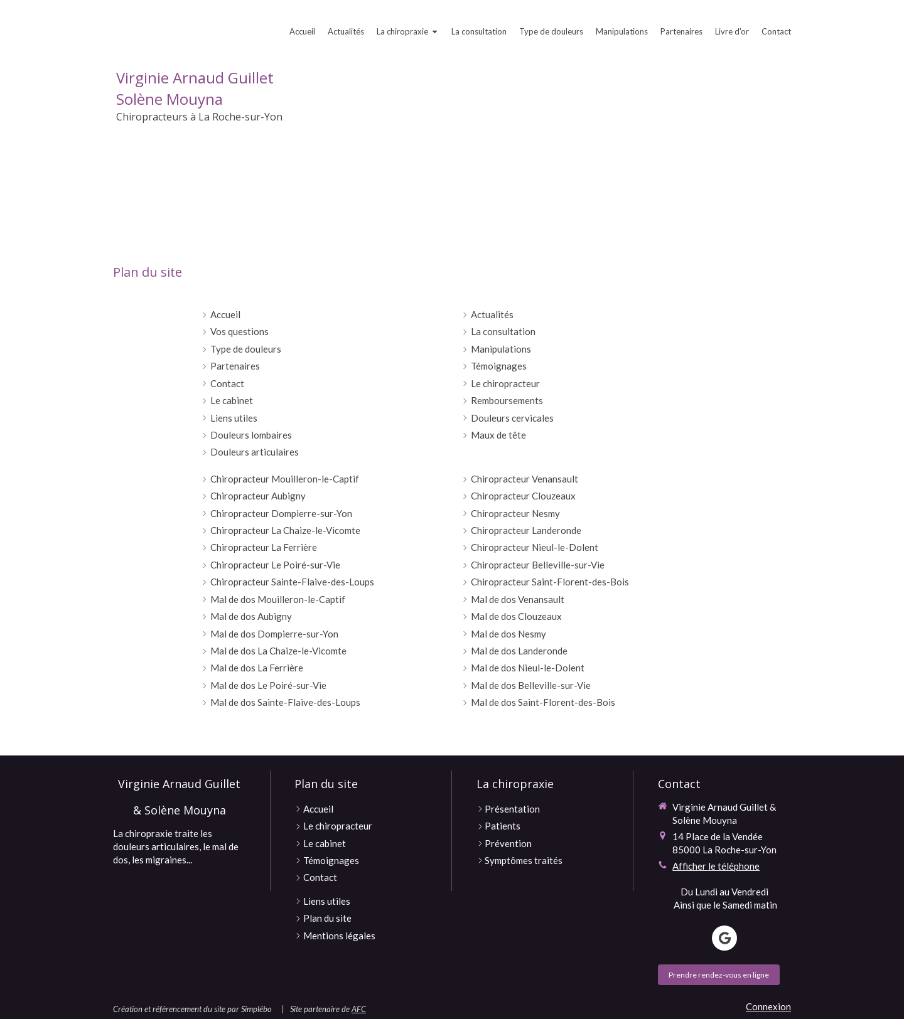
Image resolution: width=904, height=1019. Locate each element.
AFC (359, 1009)
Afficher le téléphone (716, 866)
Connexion (768, 1006)
